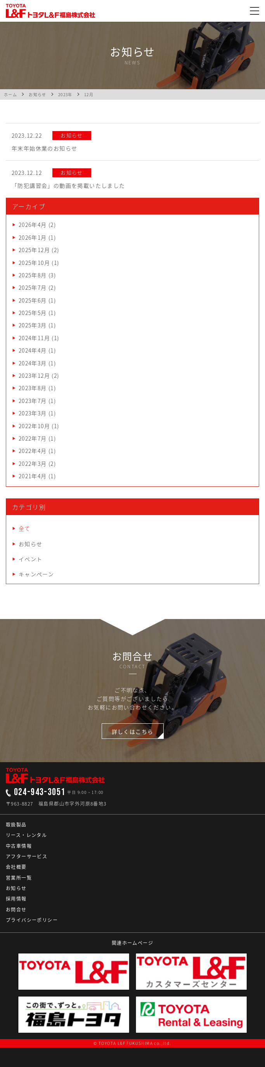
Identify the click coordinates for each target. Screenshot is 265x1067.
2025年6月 (33, 300)
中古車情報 (19, 845)
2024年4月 (33, 350)
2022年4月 (33, 451)
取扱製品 (16, 824)
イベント (31, 559)
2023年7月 (33, 401)
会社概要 (16, 866)
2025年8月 (33, 275)
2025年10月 (34, 262)
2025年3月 (33, 325)
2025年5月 (33, 312)
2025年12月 (34, 250)
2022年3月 (33, 463)
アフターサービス (26, 856)
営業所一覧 (19, 877)
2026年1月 (33, 237)
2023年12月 (34, 375)
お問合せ (16, 909)
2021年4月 (33, 476)
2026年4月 (33, 224)
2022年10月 (34, 426)
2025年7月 (33, 287)
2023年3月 (33, 413)
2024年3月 (33, 363)
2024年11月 (34, 338)
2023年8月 (33, 388)
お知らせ (31, 544)
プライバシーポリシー (32, 920)
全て (25, 528)
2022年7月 (33, 438)
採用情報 (16, 898)
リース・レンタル (26, 835)
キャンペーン (36, 574)
